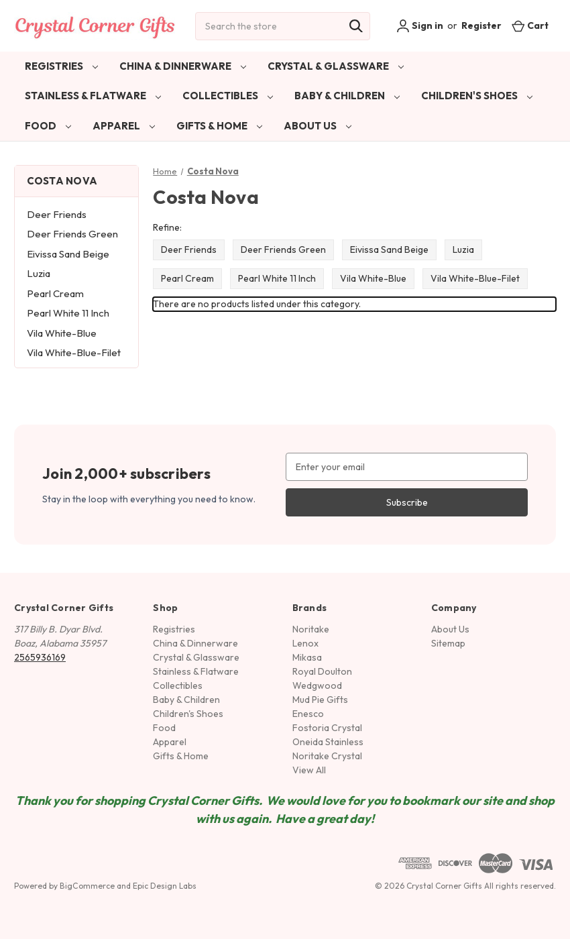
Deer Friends (57, 214)
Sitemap (448, 643)
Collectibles (227, 95)
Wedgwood (317, 685)
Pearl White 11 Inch (68, 313)
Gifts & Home (219, 125)
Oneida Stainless (327, 742)
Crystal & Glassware (336, 66)
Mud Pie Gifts (320, 700)
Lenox (305, 643)
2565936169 (40, 657)
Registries (61, 66)
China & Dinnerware (182, 66)
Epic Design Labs (164, 886)
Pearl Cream (55, 293)
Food (48, 125)
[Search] (356, 26)
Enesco (308, 714)
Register (481, 25)
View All (309, 770)
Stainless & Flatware (93, 95)
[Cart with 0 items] (530, 25)
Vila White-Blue (62, 333)
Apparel (124, 125)
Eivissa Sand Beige (68, 253)
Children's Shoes (476, 95)
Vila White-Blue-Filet (74, 352)
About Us (317, 125)
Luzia (38, 273)
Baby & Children (347, 95)
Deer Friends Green (72, 233)
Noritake (310, 629)
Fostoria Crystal (327, 728)
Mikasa (307, 657)
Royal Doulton (322, 671)
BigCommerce (87, 886)
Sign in (419, 26)
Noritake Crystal (327, 756)
